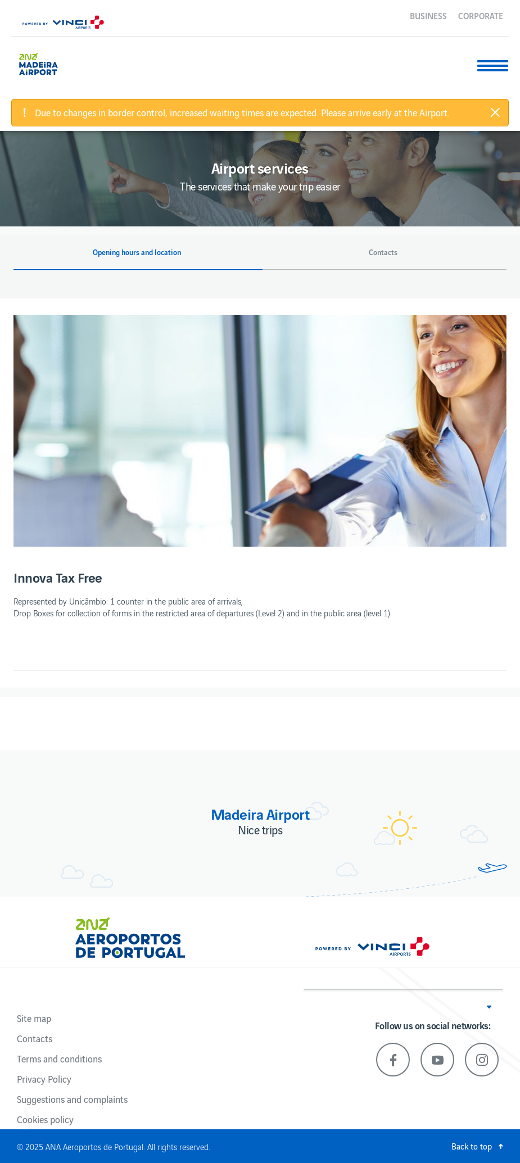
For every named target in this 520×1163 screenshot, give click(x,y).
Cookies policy (45, 1119)
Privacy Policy (44, 1078)
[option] (260, 431)
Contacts (34, 1038)
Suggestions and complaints (72, 1099)
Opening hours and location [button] (137, 252)
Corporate (480, 15)
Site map (34, 1018)
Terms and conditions (59, 1058)
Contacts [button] (383, 252)
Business (428, 15)
